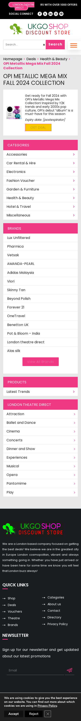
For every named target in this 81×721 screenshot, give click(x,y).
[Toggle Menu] (73, 45)
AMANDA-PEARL (20, 263)
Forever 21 (15, 307)
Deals (31, 58)
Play (10, 492)
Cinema (13, 431)
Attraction (15, 413)
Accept (13, 714)
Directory (54, 617)
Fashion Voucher (40, 180)
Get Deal (38, 127)
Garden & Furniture (40, 189)
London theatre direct (25, 342)
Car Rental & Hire (40, 163)
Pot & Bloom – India (23, 333)
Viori (10, 281)
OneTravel (16, 315)
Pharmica (15, 246)
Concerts (14, 440)
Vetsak (13, 255)
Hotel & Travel (40, 206)
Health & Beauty (53, 58)
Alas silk (13, 350)
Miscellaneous (40, 215)
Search (55, 44)
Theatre (14, 618)
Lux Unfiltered (18, 237)
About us (54, 604)
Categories (56, 597)
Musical (12, 466)
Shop (11, 598)
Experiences (16, 457)
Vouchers (15, 611)
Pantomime (16, 483)
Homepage (12, 58)
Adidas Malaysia (20, 272)
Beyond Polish (18, 298)
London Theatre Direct (23, 6)
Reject (33, 714)
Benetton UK (18, 324)
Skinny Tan (16, 289)
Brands (13, 625)
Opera (11, 474)
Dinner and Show (20, 448)
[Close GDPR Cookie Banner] (47, 714)
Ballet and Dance (21, 422)
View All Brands (40, 361)
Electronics (40, 171)
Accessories (40, 154)
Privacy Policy (58, 624)
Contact (54, 611)
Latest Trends (40, 391)
